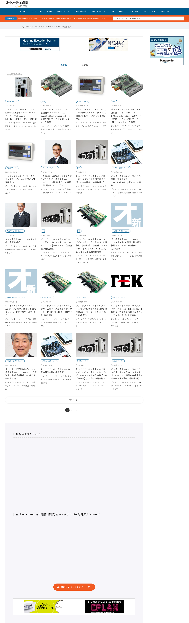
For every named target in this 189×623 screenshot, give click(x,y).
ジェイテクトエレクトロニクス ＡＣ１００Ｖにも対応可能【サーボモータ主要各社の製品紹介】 (91, 179)
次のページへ (74, 400)
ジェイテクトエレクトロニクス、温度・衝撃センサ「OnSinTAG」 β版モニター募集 (127, 180)
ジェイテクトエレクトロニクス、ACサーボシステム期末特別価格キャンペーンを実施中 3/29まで (21, 310)
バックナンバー (149, 11)
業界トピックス (63, 11)
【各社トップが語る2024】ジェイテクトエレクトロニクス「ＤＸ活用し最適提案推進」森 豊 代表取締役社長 (21, 373)
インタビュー (36, 11)
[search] (181, 18)
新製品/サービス (12, 101)
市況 (112, 11)
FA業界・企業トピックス (120, 168)
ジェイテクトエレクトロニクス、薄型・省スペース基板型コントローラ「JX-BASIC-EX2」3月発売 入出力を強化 (56, 310)
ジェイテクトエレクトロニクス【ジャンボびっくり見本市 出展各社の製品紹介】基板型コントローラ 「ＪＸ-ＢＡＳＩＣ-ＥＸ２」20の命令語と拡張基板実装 (91, 245)
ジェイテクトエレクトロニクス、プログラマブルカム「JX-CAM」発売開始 (21, 179)
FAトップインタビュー (49, 168)
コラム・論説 (133, 11)
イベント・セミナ (98, 11)
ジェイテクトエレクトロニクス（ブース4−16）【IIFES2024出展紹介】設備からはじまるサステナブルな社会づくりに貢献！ (127, 310)
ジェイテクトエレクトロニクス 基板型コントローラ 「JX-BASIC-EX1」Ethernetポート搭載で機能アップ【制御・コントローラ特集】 (56, 116)
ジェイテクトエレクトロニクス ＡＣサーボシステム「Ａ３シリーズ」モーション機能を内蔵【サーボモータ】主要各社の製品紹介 (91, 373)
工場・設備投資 (80, 11)
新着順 (64, 65)
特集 (121, 11)
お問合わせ (165, 11)
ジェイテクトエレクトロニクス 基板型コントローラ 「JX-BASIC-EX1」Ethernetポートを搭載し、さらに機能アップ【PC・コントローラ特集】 (126, 116)
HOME (23, 11)
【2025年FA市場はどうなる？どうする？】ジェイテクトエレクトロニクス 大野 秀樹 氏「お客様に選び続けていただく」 (56, 180)
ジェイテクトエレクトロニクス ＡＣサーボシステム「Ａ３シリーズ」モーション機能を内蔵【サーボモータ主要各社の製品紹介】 (127, 373)
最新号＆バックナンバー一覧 (75, 587)
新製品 (49, 11)
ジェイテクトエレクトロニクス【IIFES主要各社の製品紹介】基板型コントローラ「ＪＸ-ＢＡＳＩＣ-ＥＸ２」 (91, 310)
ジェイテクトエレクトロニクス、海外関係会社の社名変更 (56, 370)
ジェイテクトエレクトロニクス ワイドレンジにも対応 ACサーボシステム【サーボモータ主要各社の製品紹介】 (56, 244)
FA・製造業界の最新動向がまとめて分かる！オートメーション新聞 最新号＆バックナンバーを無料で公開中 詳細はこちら (64, 18)
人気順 (85, 65)
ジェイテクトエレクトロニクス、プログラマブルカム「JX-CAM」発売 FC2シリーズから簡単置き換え (91, 114)
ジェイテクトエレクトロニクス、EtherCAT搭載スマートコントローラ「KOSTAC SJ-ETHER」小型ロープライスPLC (21, 114)
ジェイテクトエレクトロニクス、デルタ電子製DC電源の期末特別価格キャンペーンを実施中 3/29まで (127, 244)
